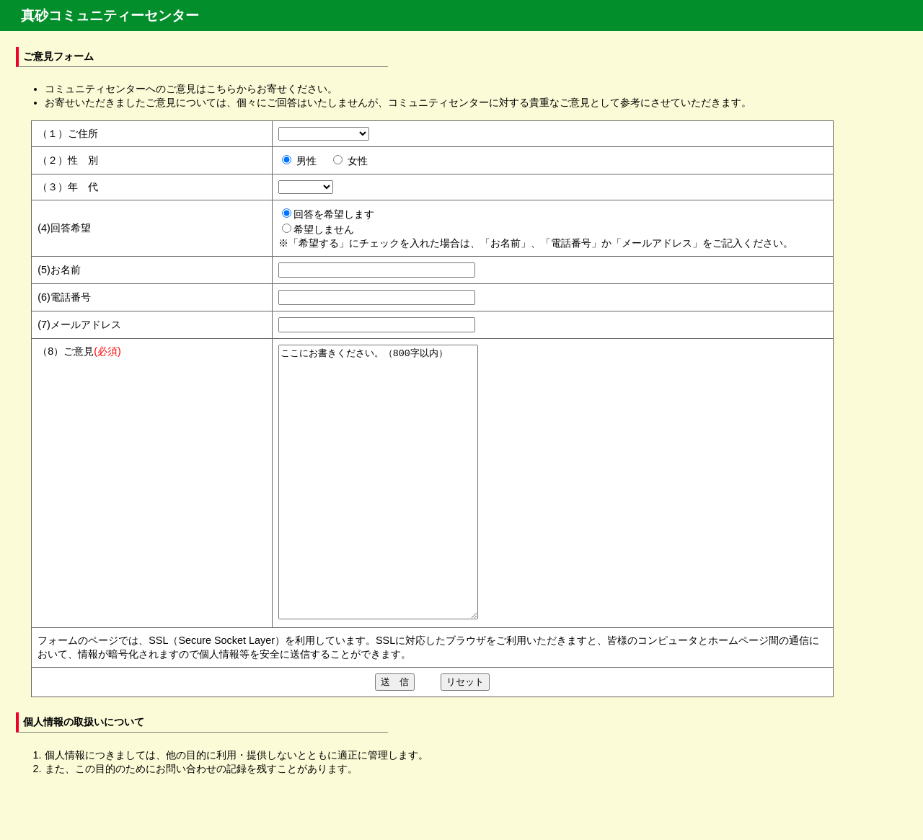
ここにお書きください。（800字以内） (389, 509)
